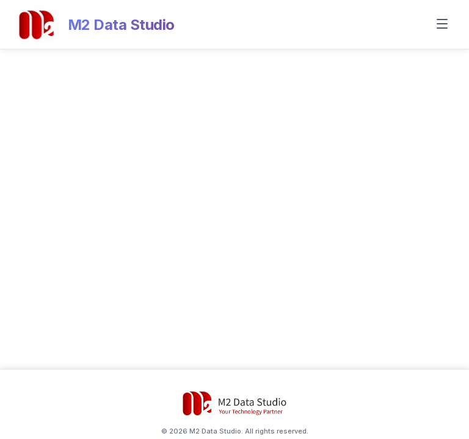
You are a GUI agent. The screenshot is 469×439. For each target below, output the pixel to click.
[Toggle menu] (442, 25)
